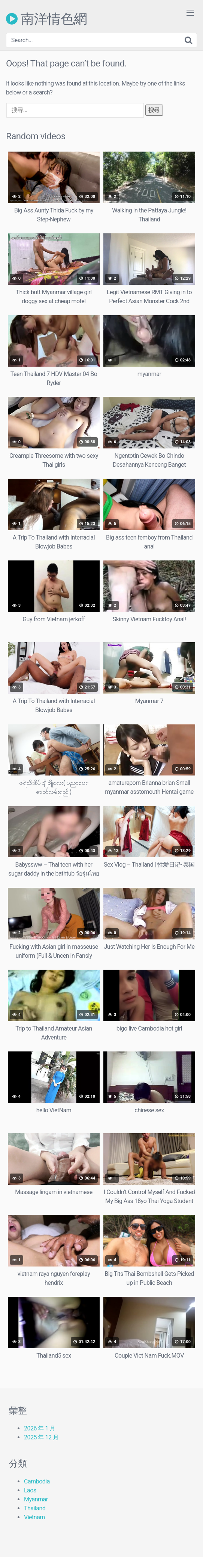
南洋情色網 (46, 18)
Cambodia (37, 1481)
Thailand (34, 1508)
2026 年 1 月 (39, 1428)
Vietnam (34, 1517)
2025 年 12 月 (41, 1437)
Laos (30, 1490)
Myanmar (36, 1499)
